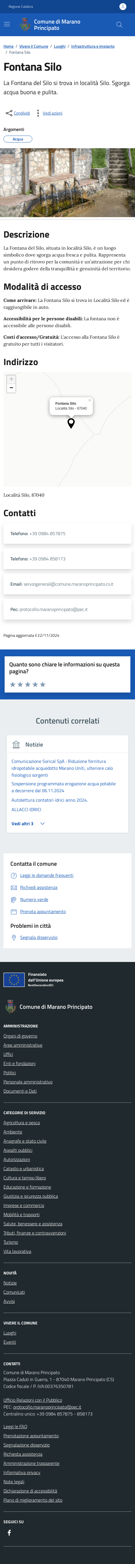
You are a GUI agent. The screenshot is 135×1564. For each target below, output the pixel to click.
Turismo (10, 1242)
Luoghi (9, 1332)
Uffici (8, 1054)
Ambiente (12, 1131)
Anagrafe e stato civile (24, 1140)
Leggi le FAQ (15, 1426)
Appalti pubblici (17, 1150)
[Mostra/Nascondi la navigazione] (6, 24)
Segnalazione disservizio (26, 1444)
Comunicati (14, 1292)
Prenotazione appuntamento (31, 1435)
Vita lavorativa (17, 1251)
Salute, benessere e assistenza (32, 1223)
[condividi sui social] (17, 113)
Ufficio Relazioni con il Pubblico (32, 1400)
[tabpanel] (67, 787)
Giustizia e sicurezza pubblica (30, 1196)
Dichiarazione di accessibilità (30, 1490)
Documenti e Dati (20, 1090)
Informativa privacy (21, 1472)
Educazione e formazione (27, 1186)
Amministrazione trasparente (31, 1463)
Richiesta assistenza (22, 1454)
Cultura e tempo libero (24, 1177)
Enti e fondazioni (19, 1063)
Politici (9, 1072)
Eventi (9, 1342)
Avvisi (9, 1301)
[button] (71, 423)
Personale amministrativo (27, 1081)
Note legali (13, 1481)
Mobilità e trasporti (21, 1214)
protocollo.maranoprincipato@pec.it (47, 1406)
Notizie (10, 1282)
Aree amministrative (22, 1045)
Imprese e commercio (23, 1205)
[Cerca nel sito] (119, 25)
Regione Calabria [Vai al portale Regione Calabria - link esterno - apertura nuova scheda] (21, 6)
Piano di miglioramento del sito (32, 1499)
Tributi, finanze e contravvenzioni (34, 1232)
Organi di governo (20, 1035)
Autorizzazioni (16, 1159)
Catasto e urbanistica (23, 1168)
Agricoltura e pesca (21, 1122)
